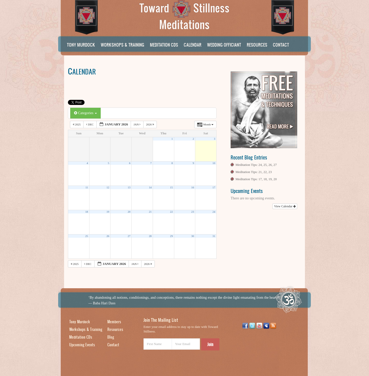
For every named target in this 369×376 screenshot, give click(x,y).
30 (192, 236)
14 (150, 187)
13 (129, 187)
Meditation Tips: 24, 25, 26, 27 (256, 165)
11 (86, 187)
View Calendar (285, 206)
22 (171, 211)
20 (129, 211)
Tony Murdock (81, 45)
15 (171, 187)
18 (86, 211)
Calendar (192, 45)
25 (86, 236)
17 (213, 187)
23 (192, 211)
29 (171, 236)
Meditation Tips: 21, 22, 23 (253, 172)
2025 (77, 124)
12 (107, 187)
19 (107, 211)
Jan (137, 124)
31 (213, 236)
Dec (90, 124)
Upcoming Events (82, 344)
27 (129, 236)
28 (150, 236)
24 (213, 211)
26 (107, 236)
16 (192, 187)
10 (213, 163)
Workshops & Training (122, 45)
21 (150, 211)
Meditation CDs (164, 45)
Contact (281, 45)
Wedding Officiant (224, 45)
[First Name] (158, 344)
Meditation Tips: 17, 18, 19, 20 (256, 179)
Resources (257, 45)
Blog (110, 337)
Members (114, 321)
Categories (85, 113)
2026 (150, 124)
